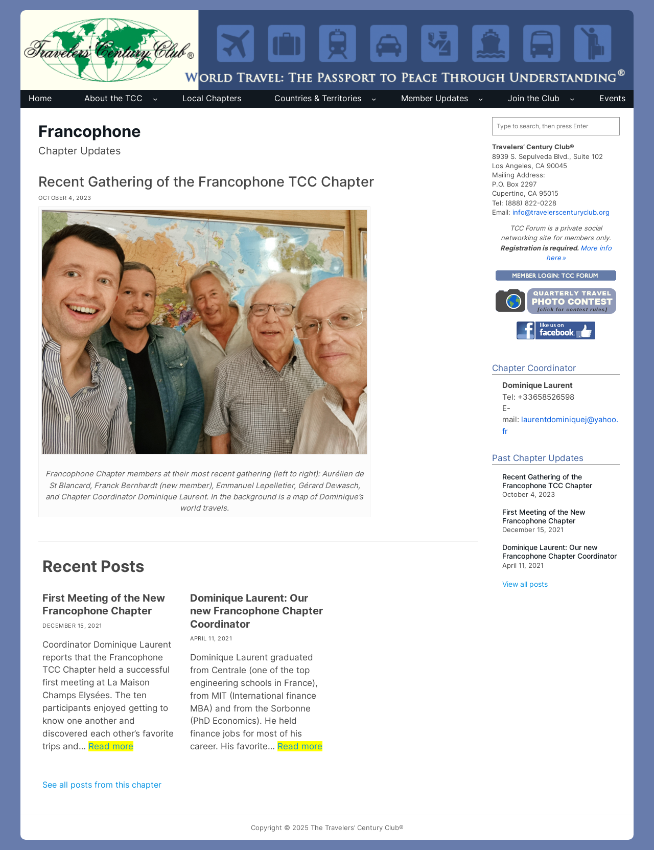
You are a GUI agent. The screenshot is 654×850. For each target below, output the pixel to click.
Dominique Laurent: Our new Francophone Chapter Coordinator (256, 611)
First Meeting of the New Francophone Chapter (103, 604)
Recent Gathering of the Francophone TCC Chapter (206, 181)
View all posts (525, 584)
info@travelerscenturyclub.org (561, 212)
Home (40, 98)
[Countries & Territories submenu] (373, 99)
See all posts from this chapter (101, 785)
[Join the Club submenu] (572, 99)
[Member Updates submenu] (480, 99)
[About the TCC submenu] (155, 99)
